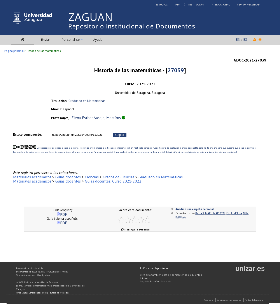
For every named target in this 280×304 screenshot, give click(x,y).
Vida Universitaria (248, 4)
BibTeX (199, 213)
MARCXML (219, 213)
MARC (208, 213)
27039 (176, 70)
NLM (245, 213)
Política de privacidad (59, 292)
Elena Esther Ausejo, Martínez (97, 117)
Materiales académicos (32, 176)
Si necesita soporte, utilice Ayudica (33, 275)
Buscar (33, 272)
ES (245, 39)
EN (238, 39)
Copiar (119, 135)
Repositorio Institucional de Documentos (131, 26)
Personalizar (70, 39)
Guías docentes (68, 176)
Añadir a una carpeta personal (194, 209)
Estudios (162, 4)
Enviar (45, 39)
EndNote (236, 213)
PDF (62, 214)
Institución (196, 4)
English (144, 281)
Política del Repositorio (154, 268)
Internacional (220, 4)
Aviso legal (21, 292)
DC (228, 213)
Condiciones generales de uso (229, 300)
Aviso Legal (208, 300)
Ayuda (97, 39)
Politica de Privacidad (254, 300)
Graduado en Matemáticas (86, 101)
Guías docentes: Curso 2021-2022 (113, 181)
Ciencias (92, 176)
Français (166, 281)
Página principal (14, 51)
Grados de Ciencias (118, 176)
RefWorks (181, 217)
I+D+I (178, 4)
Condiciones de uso (38, 292)
